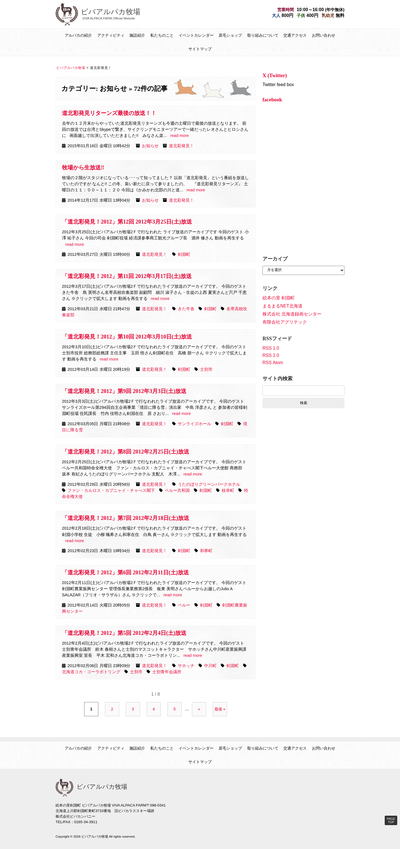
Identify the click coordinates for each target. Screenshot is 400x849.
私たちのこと (162, 35)
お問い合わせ (323, 35)
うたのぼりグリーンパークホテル (209, 484)
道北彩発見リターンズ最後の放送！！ (109, 113)
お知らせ (150, 146)
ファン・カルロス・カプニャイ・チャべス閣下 (111, 490)
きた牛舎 (186, 309)
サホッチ (186, 665)
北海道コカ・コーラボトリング (91, 672)
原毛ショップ (230, 35)
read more (179, 135)
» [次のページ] (199, 709)
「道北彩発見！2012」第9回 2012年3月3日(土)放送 (124, 391)
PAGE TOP (391, 820)
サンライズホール (194, 424)
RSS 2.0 (270, 355)
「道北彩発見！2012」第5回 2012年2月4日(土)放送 (124, 633)
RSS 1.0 (270, 348)
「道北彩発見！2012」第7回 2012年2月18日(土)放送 (125, 518)
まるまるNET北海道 (282, 306)
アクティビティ (110, 35)
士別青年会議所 (166, 672)
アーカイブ (275, 259)
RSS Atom (272, 362)
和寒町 (206, 551)
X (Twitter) (274, 75)
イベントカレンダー (196, 35)
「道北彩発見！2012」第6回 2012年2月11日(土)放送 (125, 572)
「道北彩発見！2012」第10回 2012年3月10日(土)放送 (127, 337)
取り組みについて (262, 35)
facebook (272, 99)
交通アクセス (295, 35)
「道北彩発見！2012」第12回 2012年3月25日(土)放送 (127, 222)
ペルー (184, 605)
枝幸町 (228, 490)
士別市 (206, 369)
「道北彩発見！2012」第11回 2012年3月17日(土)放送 (127, 276)
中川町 (210, 665)
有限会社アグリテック (284, 322)
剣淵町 (184, 254)
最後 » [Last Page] (220, 709)
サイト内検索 (277, 378)
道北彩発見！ (181, 146)
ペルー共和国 (177, 490)
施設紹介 (137, 35)
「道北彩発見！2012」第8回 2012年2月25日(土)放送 (125, 452)
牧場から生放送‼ (83, 167)
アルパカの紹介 (78, 35)
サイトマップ (200, 49)
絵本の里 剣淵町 (278, 297)
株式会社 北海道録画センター (291, 314)
